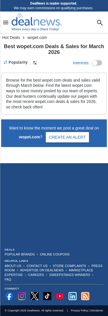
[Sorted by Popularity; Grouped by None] (15, 62)
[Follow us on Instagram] (21, 296)
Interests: (81, 63)
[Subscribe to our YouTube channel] (60, 296)
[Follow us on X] (34, 296)
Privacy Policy (79, 310)
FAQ (8, 279)
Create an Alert (67, 137)
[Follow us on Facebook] (9, 296)
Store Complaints (69, 266)
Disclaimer (96, 310)
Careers (36, 274)
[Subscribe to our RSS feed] (85, 296)
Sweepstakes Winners (69, 274)
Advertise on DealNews (42, 270)
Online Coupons (55, 254)
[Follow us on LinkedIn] (72, 296)
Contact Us (37, 266)
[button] (97, 63)
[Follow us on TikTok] (47, 296)
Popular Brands (20, 254)
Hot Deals (11, 37)
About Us (13, 266)
